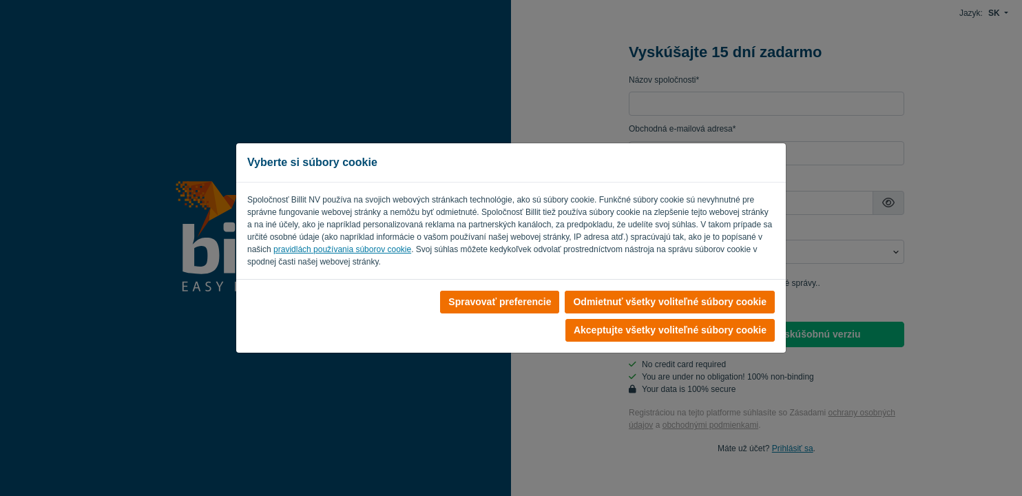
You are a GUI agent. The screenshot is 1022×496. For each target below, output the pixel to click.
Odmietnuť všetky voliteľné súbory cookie (669, 301)
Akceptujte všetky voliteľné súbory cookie (670, 329)
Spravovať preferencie (499, 301)
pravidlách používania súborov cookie (342, 249)
